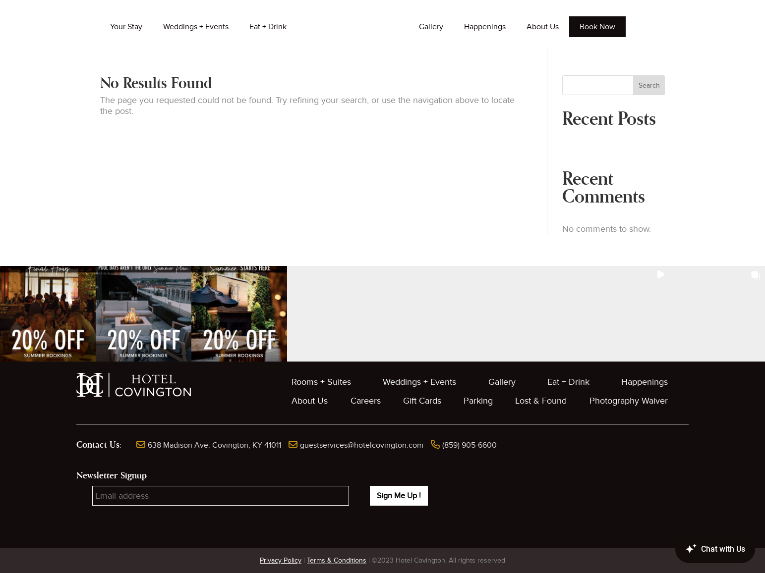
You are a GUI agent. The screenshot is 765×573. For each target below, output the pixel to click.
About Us (543, 27)
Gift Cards (422, 401)
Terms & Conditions (336, 560)
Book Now (597, 27)
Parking (478, 401)
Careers (366, 401)
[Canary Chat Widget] (700, 549)
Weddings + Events (196, 27)
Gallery (431, 27)
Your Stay (126, 27)
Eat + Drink (268, 27)
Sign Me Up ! (399, 496)
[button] (48, 314)
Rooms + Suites (321, 382)
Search (649, 85)
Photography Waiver (628, 401)
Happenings (485, 27)
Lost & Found (541, 401)
